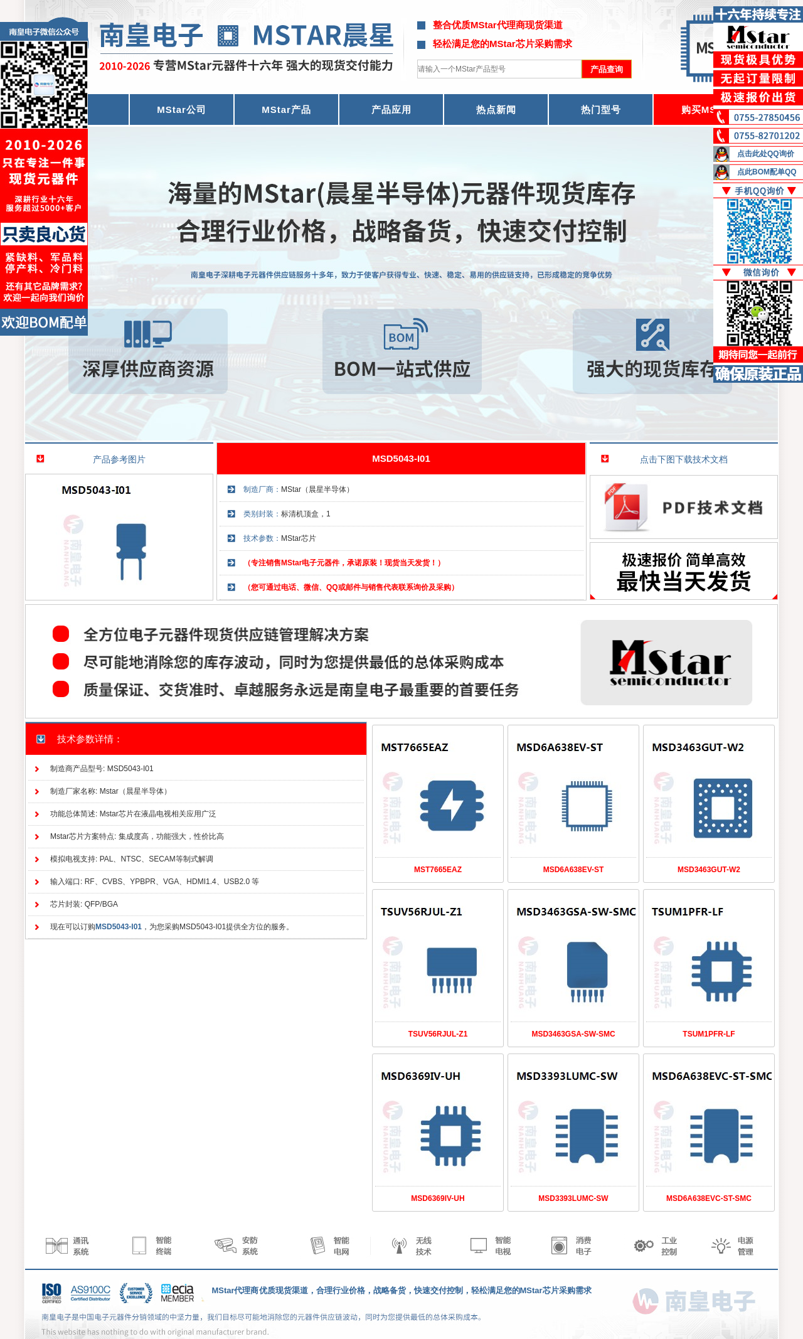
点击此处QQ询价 (765, 153)
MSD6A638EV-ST (573, 869)
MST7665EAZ (438, 869)
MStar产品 (286, 109)
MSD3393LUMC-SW (573, 1198)
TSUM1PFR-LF (709, 1034)
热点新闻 (496, 109)
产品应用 (391, 109)
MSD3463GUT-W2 (709, 869)
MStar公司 (181, 109)
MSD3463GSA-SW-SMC (573, 1034)
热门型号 (601, 109)
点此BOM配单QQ (767, 172)
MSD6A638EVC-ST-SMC (709, 1198)
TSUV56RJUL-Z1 (438, 1034)
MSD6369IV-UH (437, 1198)
